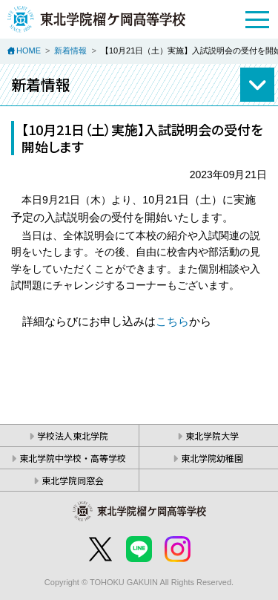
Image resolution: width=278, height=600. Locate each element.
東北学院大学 (212, 435)
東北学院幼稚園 (212, 457)
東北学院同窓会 (73, 480)
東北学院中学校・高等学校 (72, 457)
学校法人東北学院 (72, 435)
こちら (172, 321)
